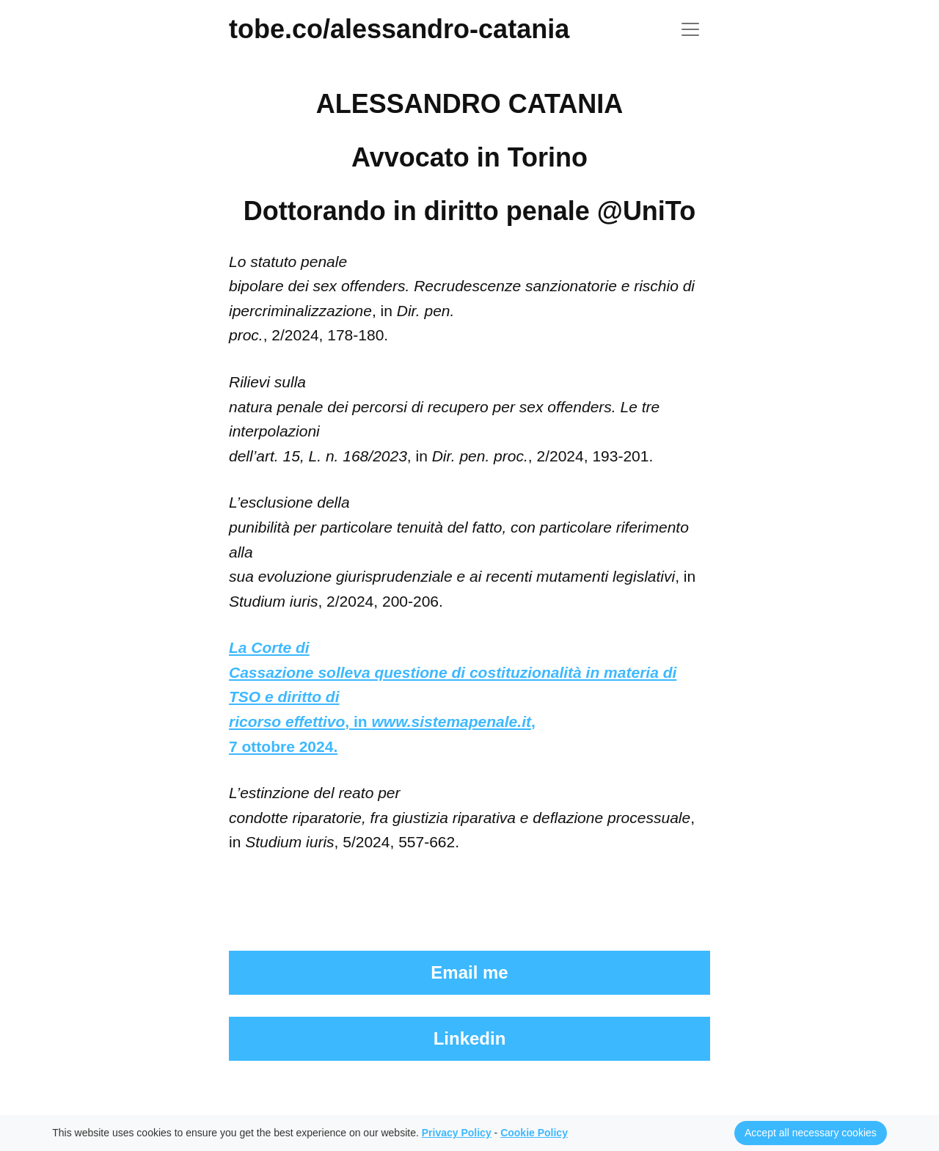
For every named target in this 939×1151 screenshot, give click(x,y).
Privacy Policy (457, 1133)
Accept (811, 1133)
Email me (469, 972)
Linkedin (470, 1038)
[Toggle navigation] (690, 29)
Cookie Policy (534, 1133)
